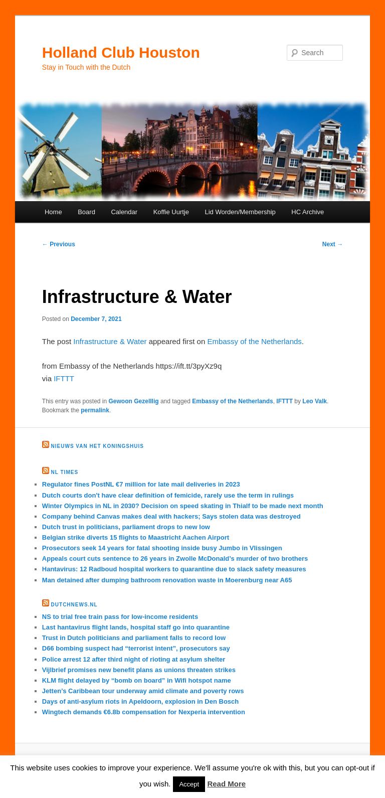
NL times (64, 472)
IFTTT (64, 378)
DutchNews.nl (74, 604)
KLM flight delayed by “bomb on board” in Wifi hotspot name (136, 680)
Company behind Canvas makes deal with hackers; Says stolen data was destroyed (171, 516)
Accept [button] (189, 784)
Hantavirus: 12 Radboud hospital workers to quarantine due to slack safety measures (174, 569)
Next (332, 244)
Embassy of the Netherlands (254, 341)
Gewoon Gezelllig (134, 401)
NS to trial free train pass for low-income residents (120, 616)
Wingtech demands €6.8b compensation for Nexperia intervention (143, 712)
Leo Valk (314, 401)
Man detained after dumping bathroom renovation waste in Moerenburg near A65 (167, 580)
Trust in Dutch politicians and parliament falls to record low (134, 638)
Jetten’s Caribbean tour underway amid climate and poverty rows (143, 691)
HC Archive (307, 212)
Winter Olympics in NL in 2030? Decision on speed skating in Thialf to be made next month (182, 506)
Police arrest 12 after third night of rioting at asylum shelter (134, 659)
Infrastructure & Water (109, 341)
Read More (226, 783)
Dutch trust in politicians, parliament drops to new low (126, 527)
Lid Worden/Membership (240, 212)
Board (86, 212)
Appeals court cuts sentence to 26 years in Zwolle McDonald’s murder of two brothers (175, 558)
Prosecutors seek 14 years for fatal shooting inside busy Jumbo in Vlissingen (162, 548)
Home (53, 212)
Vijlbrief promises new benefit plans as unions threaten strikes (139, 670)
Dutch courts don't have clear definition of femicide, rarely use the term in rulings (168, 495)
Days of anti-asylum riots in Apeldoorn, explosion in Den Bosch (140, 701)
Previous (58, 244)
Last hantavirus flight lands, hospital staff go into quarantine (136, 627)
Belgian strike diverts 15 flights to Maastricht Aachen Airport (135, 537)
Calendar (124, 212)
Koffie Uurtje (171, 212)
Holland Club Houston (121, 52)
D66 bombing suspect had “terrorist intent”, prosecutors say (136, 648)
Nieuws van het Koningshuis (97, 446)
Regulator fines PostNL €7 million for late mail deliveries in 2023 (141, 484)
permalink (95, 410)
